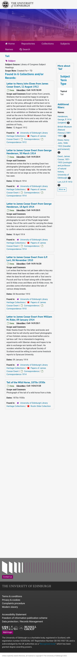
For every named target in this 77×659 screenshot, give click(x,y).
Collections (48, 43)
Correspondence (31, 139)
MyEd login (7, 632)
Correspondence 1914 (17, 195)
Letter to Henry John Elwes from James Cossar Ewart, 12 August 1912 (27, 85)
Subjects (65, 43)
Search (25, 49)
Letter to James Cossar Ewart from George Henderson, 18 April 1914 (29, 205)
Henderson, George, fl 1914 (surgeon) (64, 119)
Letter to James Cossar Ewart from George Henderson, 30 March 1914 (29, 152)
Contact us (7, 577)
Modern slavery (10, 607)
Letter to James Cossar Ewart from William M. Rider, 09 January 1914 (29, 318)
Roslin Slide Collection (41, 406)
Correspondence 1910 (17, 308)
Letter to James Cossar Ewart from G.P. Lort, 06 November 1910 (27, 258)
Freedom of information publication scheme (24, 618)
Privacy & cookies (11, 600)
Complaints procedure (13, 603)
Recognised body (47, 644)
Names (9, 49)
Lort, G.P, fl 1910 (65, 182)
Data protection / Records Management (22, 621)
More (62, 189)
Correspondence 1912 (17, 142)
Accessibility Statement (14, 614)
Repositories (28, 43)
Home (10, 43)
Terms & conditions (12, 596)
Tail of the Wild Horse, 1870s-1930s (26, 382)
